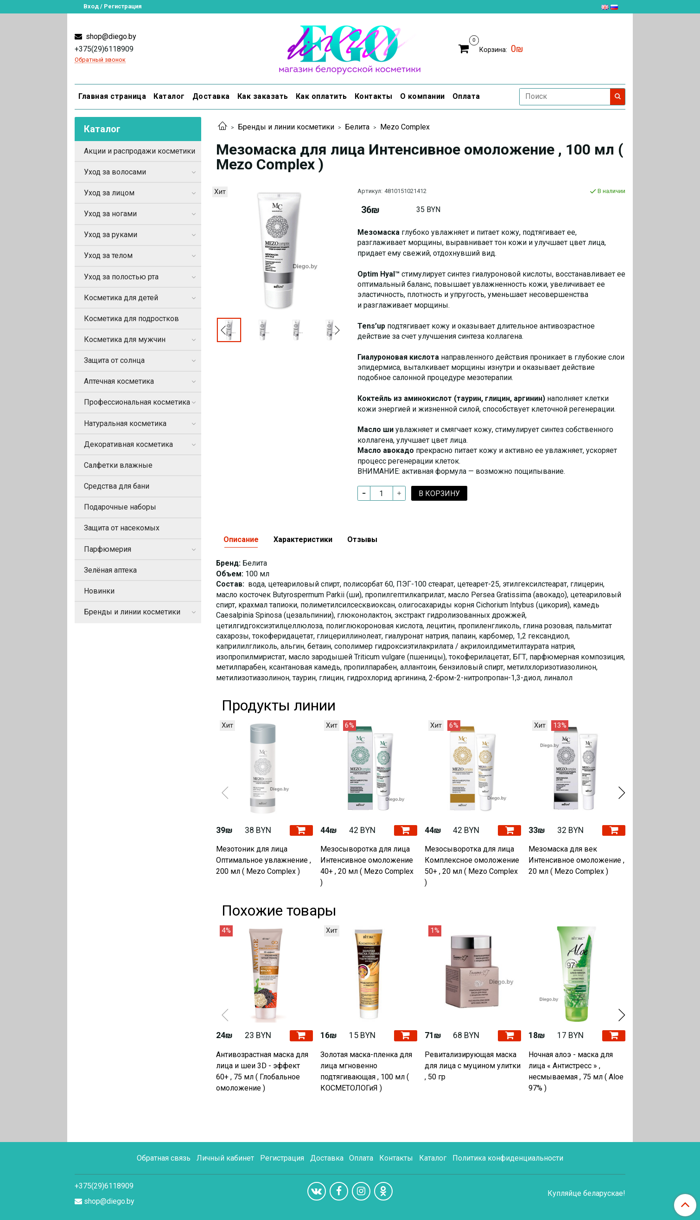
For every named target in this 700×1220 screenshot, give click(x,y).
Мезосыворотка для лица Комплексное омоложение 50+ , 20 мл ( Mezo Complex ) (472, 866)
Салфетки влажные (118, 465)
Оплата (466, 96)
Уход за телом (108, 255)
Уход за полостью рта (121, 276)
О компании (422, 96)
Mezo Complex (405, 127)
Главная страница (112, 96)
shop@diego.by (110, 36)
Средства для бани (116, 486)
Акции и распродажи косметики (139, 151)
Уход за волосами (115, 172)
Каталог (169, 96)
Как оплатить (321, 96)
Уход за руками (110, 234)
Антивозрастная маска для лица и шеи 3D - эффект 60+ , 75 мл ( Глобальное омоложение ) (262, 1071)
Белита (357, 127)
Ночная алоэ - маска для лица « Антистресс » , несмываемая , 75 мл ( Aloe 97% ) (576, 1071)
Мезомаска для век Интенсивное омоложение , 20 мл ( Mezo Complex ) (576, 860)
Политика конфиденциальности (507, 1158)
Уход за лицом (109, 192)
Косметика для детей (121, 297)
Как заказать (262, 96)
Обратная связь (164, 1158)
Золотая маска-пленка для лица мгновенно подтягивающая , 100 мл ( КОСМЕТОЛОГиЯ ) (366, 1071)
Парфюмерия (107, 549)
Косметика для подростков (131, 318)
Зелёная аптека (110, 570)
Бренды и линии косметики (286, 127)
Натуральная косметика (125, 423)
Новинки (99, 591)
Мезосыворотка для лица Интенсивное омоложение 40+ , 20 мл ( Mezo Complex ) (367, 866)
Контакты (374, 96)
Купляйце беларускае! (586, 1193)
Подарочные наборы (120, 507)
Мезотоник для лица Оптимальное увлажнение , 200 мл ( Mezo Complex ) (263, 860)
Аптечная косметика (119, 381)
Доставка (211, 96)
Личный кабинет (225, 1158)
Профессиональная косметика (137, 402)
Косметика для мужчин (124, 339)
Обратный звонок (100, 60)
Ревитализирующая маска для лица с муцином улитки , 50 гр (473, 1065)
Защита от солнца (114, 360)
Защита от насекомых (121, 527)
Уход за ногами (110, 213)
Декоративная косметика (128, 444)
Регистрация (282, 1158)
